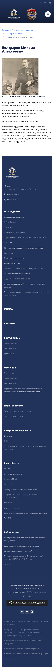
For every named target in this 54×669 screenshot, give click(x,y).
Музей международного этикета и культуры (23, 248)
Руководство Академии (14, 217)
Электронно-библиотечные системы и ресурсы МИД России (25, 539)
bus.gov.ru (8, 659)
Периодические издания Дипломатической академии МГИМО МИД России (23, 557)
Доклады (8, 436)
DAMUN (7, 518)
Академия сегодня (12, 263)
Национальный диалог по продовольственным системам (25, 448)
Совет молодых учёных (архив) (17, 411)
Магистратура (10, 343)
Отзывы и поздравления (14, 258)
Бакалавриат (9, 373)
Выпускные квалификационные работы (21, 546)
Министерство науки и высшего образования (23, 649)
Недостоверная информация (17, 278)
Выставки (8, 502)
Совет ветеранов (11, 508)
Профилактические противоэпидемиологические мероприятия (26, 293)
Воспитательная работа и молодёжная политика (25, 513)
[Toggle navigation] (48, 14)
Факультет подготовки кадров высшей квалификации (21, 496)
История (8, 242)
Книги (7, 564)
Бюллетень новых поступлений (18, 551)
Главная (5, 30)
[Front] (12, 172)
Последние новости (13, 474)
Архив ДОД (9, 353)
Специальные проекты (22, 30)
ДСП (6, 441)
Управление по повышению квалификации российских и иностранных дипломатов (23, 390)
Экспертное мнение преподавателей (20, 489)
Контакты (10, 199)
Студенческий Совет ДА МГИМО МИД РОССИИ (25, 237)
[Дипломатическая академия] (14, 14)
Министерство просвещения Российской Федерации (26, 654)
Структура (8, 227)
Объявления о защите (13, 416)
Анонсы (7, 468)
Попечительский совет (14, 232)
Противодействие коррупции (17, 273)
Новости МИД (10, 479)
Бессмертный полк (13, 33)
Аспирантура (10, 348)
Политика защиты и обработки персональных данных (24, 285)
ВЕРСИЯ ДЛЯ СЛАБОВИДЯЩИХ (27, 602)
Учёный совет (10, 222)
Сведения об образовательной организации (23, 268)
